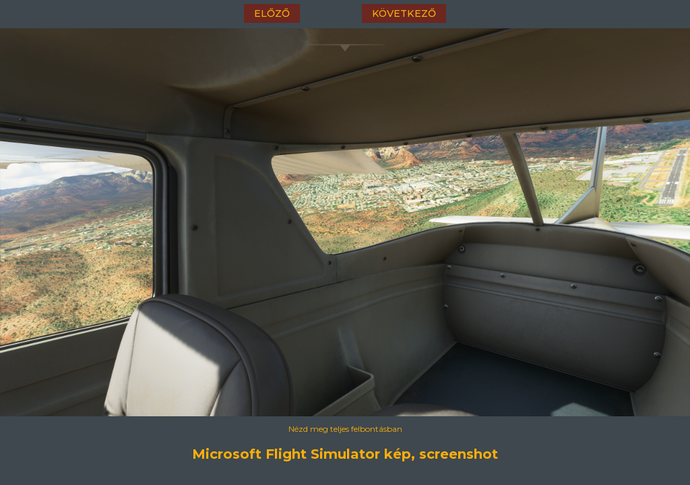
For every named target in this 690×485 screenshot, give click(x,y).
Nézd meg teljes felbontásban (345, 429)
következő (404, 13)
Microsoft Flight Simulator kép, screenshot (345, 454)
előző (272, 13)
